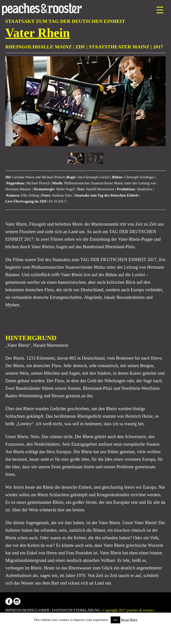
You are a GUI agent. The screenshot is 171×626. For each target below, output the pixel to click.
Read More (129, 620)
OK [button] (115, 620)
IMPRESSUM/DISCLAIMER (27, 610)
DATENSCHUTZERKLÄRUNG (76, 610)
